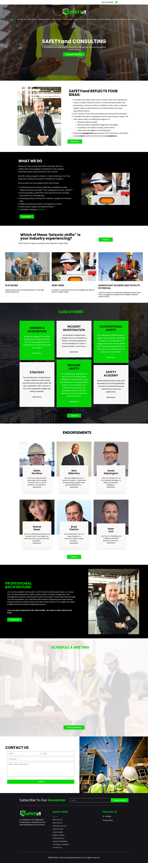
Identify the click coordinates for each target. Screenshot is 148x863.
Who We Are (21, 19)
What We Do (32, 19)
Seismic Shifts (57, 19)
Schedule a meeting (119, 19)
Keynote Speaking (104, 19)
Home (14, 19)
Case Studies (67, 19)
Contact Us (132, 19)
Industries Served (44, 19)
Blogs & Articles (79, 19)
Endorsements (91, 19)
